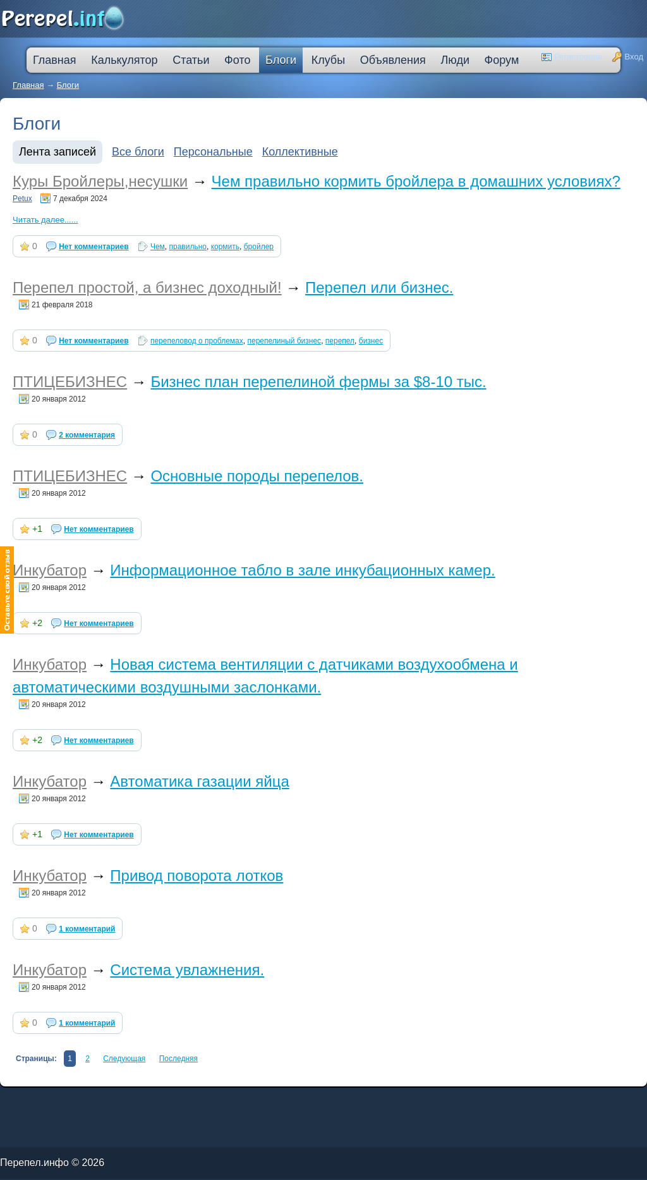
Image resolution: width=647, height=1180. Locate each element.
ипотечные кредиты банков (16, 1103)
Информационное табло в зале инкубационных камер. (302, 570)
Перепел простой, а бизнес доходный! (147, 287)
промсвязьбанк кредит (38, 1100)
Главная (28, 85)
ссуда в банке (40, 1103)
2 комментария (87, 435)
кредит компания (59, 1103)
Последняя (178, 1058)
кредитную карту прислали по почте (242, 1100)
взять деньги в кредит (321, 1100)
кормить (225, 246)
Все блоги (138, 151)
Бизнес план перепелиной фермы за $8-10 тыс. (318, 381)
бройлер (259, 246)
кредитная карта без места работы (354, 1100)
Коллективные (300, 151)
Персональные (213, 151)
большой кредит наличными (149, 1103)
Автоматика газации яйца (199, 781)
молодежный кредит (138, 1100)
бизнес (371, 340)
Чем (157, 246)
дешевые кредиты (302, 1103)
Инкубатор (50, 570)
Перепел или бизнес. (379, 287)
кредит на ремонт (80, 1103)
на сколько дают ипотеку (276, 1103)
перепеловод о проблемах (196, 340)
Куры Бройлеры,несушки (100, 181)
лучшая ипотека (298, 1100)
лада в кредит (60, 1100)
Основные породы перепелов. (256, 475)
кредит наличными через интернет (111, 1103)
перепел (339, 340)
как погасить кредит (82, 1100)
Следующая (124, 1058)
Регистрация (578, 56)
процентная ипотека (276, 1100)
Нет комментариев (93, 246)
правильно (187, 246)
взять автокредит (349, 1103)
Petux (22, 198)
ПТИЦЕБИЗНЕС (70, 381)
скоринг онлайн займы (163, 1100)
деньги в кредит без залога (109, 1100)
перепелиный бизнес (284, 340)
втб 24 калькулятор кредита (244, 1103)
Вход (634, 56)
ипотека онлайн (175, 1103)
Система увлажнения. (187, 969)
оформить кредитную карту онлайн (206, 1103)
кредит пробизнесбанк (325, 1103)
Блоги (68, 85)
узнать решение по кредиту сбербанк (199, 1100)
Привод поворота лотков (196, 875)
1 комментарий (87, 929)
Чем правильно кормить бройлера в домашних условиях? (416, 181)
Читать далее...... (45, 219)
